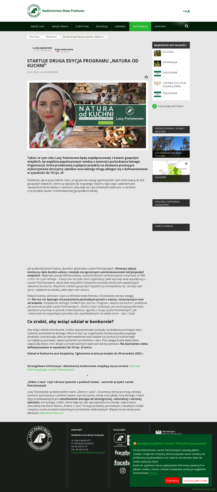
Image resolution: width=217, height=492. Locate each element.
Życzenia (168, 51)
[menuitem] (37, 26)
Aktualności (51, 36)
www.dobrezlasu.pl (51, 413)
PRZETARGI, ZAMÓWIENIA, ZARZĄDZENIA (167, 206)
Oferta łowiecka (164, 228)
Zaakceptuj (172, 480)
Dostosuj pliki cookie (195, 480)
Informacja (170, 62)
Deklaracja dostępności (203, 489)
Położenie (160, 180)
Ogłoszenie (170, 72)
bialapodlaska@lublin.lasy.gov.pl (88, 452)
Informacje (34, 36)
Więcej (153, 473)
